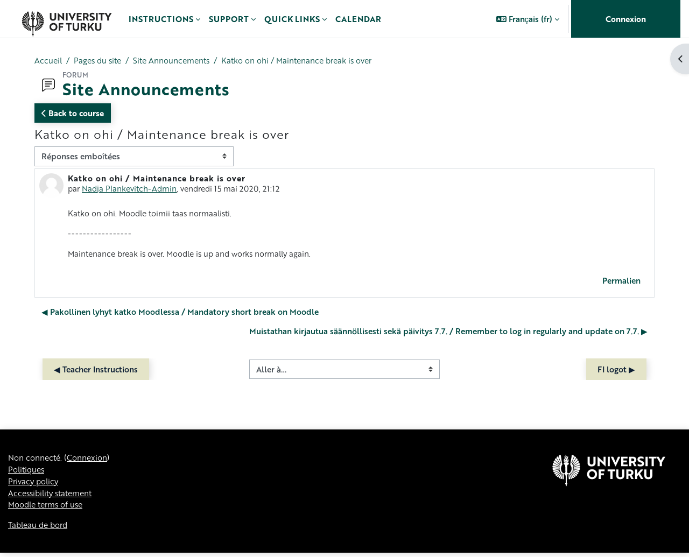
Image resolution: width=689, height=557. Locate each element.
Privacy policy (34, 484)
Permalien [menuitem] (621, 282)
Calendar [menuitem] (358, 19)
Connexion (626, 19)
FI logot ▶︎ (616, 371)
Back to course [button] (72, 113)
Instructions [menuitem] (161, 19)
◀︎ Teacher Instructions (96, 371)
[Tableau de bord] (66, 19)
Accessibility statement (53, 496)
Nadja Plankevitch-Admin (131, 189)
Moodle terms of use (48, 508)
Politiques (27, 472)
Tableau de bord (40, 529)
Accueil (48, 61)
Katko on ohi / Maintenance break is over (308, 61)
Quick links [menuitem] (292, 19)
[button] (527, 19)
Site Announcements (178, 61)
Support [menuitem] (229, 19)
